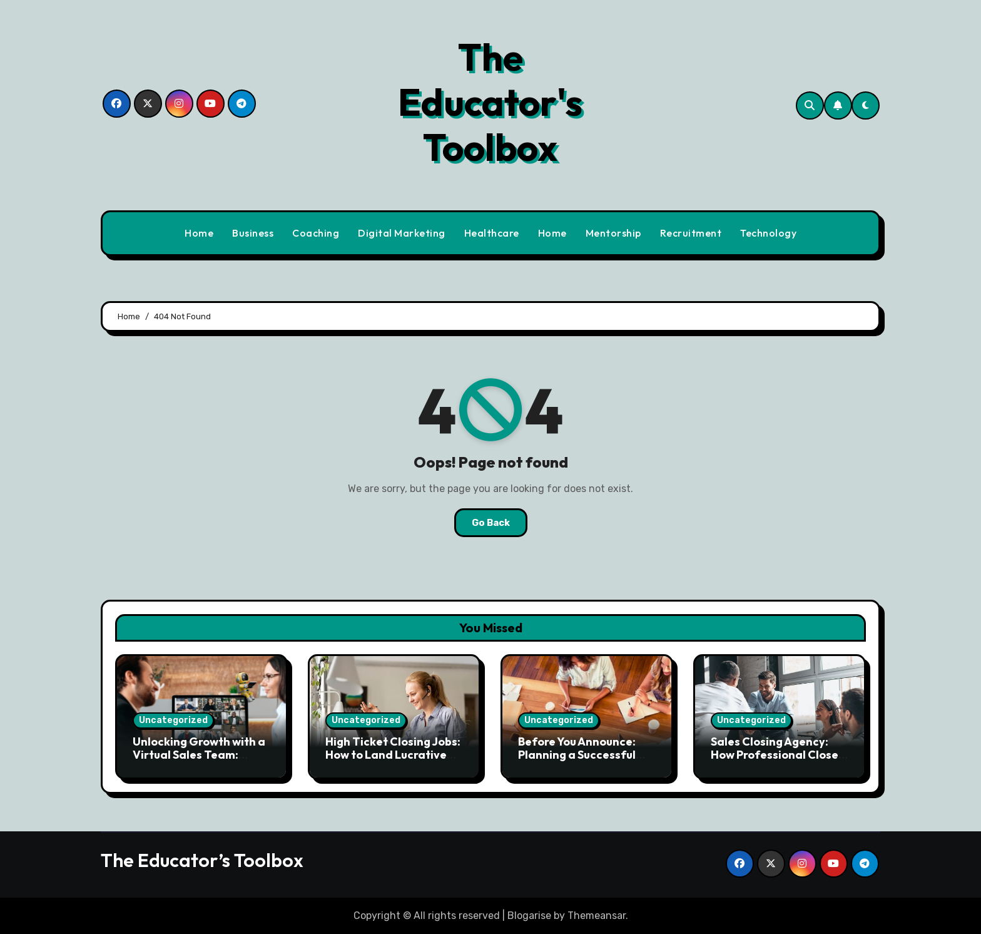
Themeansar (596, 915)
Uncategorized (173, 720)
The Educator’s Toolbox (202, 860)
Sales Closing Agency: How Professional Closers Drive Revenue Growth (779, 755)
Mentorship (613, 233)
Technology (768, 233)
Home (199, 233)
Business (252, 233)
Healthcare (491, 233)
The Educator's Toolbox (490, 102)
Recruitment (691, 233)
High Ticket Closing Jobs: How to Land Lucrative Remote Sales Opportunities (392, 761)
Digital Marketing (401, 233)
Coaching (315, 233)
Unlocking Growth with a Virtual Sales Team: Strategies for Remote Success (199, 761)
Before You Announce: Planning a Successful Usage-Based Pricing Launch (577, 761)
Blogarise (529, 915)
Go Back (491, 522)
